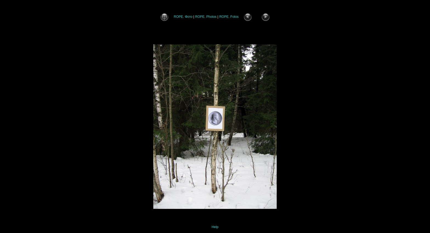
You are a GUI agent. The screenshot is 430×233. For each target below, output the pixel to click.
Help (215, 227)
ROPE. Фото (183, 17)
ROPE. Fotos (229, 17)
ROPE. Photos (206, 17)
